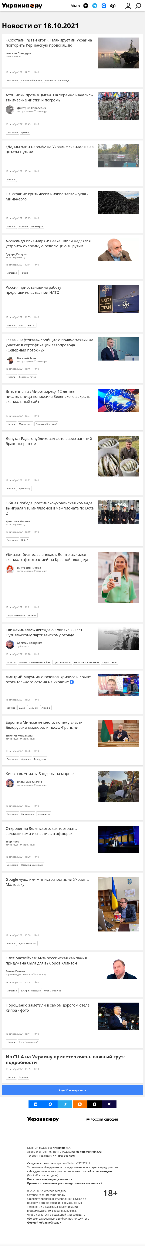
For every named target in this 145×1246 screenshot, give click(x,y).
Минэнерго (37, 226)
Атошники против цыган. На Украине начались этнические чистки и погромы (49, 97)
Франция (26, 759)
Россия (31, 325)
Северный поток (27, 376)
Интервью (12, 272)
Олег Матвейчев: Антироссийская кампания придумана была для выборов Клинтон (46, 960)
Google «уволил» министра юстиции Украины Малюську (47, 882)
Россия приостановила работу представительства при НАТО (33, 290)
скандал (32, 615)
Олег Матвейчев (52, 990)
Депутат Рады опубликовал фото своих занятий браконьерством (49, 441)
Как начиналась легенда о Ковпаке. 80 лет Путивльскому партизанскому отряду (44, 632)
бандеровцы (27, 814)
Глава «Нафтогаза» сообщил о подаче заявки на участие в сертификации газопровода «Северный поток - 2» (49, 345)
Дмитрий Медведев (31, 990)
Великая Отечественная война (34, 662)
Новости (11, 179)
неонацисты (44, 814)
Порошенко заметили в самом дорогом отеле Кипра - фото (47, 1008)
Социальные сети (16, 615)
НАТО (22, 325)
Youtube (11, 707)
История (11, 662)
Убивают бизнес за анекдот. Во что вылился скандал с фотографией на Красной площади (47, 557)
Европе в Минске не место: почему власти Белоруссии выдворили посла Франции (44, 725)
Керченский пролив (31, 80)
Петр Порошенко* (28, 1041)
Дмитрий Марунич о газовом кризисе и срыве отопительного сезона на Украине (48, 679)
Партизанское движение (86, 662)
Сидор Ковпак (110, 662)
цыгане (25, 132)
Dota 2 (24, 540)
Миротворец (25, 424)
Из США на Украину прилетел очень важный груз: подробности (65, 1059)
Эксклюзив (12, 80)
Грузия (24, 272)
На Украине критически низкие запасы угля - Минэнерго (47, 196)
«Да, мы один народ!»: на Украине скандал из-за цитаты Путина (50, 149)
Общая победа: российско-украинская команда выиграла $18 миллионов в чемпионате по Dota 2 (50, 508)
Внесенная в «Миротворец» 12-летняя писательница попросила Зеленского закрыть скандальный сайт (48, 396)
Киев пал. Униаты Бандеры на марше (40, 773)
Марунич (33, 707)
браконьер (24, 488)
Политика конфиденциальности (49, 1179)
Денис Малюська (27, 943)
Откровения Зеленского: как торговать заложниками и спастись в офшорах (41, 831)
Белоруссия (40, 759)
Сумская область (62, 662)
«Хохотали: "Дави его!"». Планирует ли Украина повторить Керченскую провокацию (49, 43)
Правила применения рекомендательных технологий (64, 1183)
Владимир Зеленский (46, 424)
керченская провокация (57, 80)
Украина (23, 226)
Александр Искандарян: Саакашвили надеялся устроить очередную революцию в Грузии (48, 243)
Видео (22, 707)
